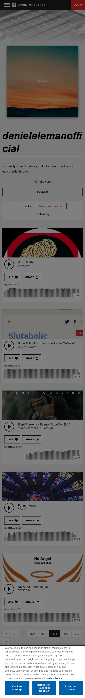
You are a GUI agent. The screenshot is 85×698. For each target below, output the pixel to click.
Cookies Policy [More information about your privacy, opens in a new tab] (53, 678)
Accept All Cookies (71, 688)
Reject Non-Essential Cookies (44, 687)
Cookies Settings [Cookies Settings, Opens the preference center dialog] (17, 688)
